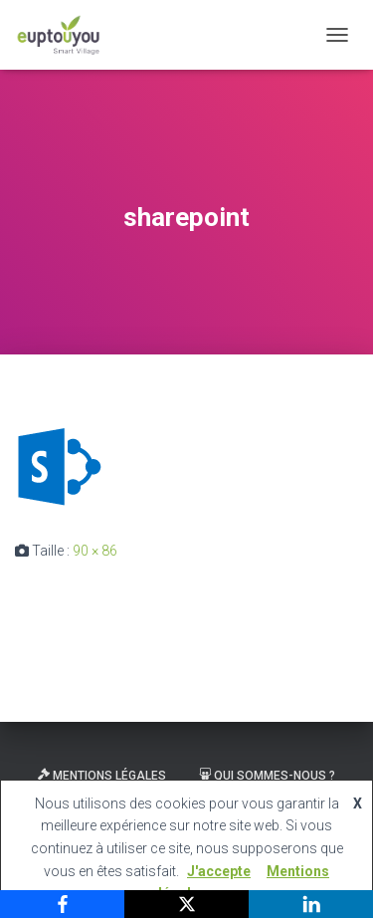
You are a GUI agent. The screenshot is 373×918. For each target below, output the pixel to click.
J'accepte (219, 871)
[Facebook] (62, 904)
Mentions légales (102, 776)
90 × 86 (95, 551)
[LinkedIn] (311, 904)
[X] (186, 904)
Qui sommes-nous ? (267, 776)
